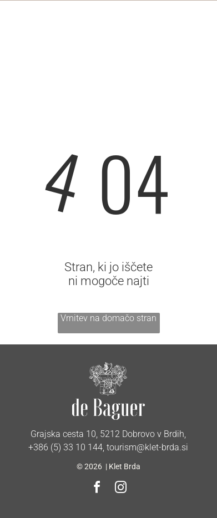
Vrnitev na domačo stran (108, 318)
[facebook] (96, 489)
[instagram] (120, 489)
